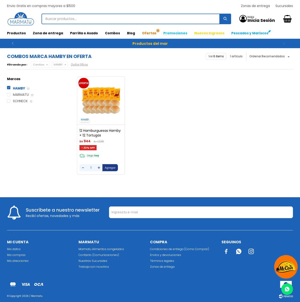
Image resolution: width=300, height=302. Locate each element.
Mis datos (14, 249)
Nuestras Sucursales (93, 261)
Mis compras (16, 255)
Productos (16, 33)
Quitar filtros (79, 64)
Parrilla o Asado (84, 33)
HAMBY (58, 64)
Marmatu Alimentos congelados (101, 249)
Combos (112, 33)
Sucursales (284, 6)
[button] (287, 43)
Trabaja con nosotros (94, 267)
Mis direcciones (18, 261)
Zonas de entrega (255, 6)
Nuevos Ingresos (209, 33)
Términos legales (162, 261)
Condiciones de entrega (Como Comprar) (179, 249)
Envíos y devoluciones (165, 255)
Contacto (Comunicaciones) (99, 255)
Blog (131, 33)
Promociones (175, 33)
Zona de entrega (48, 33)
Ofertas (149, 33)
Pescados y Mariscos (249, 33)
